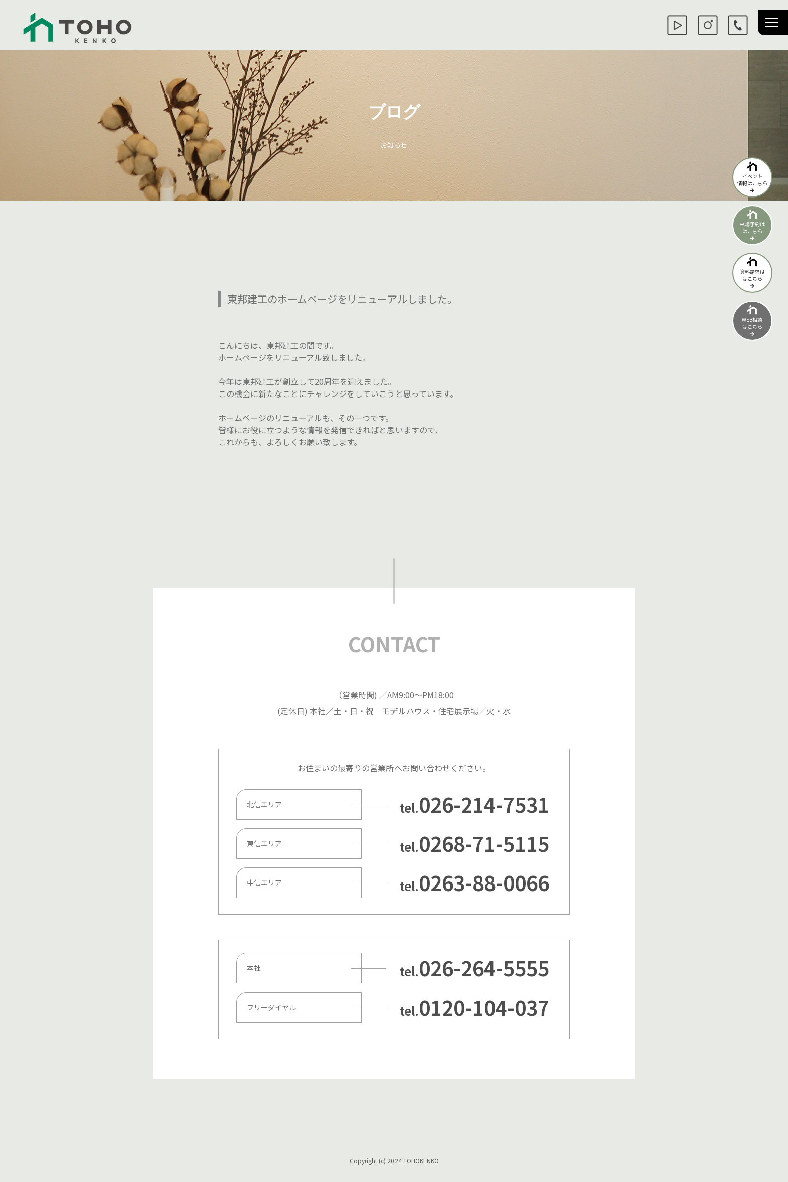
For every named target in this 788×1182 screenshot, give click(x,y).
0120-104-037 (484, 1007)
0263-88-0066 (484, 882)
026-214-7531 (484, 804)
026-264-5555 (484, 967)
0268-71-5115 (484, 843)
